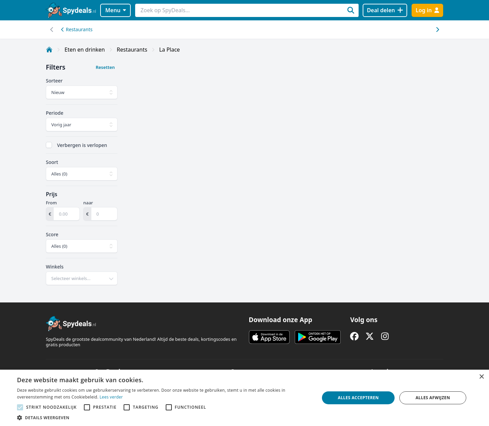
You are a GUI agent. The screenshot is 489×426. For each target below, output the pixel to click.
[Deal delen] (385, 10)
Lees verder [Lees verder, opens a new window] (111, 397)
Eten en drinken (85, 49)
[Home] (49, 49)
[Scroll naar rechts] (52, 29)
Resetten (105, 67)
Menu (115, 10)
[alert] (244, 398)
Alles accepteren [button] (358, 398)
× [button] (481, 376)
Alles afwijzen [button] (433, 398)
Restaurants (76, 29)
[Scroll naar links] (437, 29)
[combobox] (81, 278)
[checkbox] (49, 145)
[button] (164, 417)
